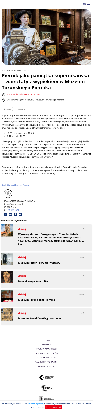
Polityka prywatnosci (46, 352)
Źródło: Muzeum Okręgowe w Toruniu (16, 188)
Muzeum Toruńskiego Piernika (36, 302)
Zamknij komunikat (52, 407)
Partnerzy (46, 347)
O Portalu (46, 343)
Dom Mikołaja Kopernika (33, 284)
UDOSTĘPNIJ (20, 109)
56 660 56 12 (14, 213)
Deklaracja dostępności (46, 356)
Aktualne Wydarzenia (46, 360)
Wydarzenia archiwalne (46, 365)
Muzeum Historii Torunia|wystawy (39, 265)
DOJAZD (7, 109)
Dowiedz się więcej (35, 404)
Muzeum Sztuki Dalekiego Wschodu (39, 321)
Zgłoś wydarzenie (46, 369)
